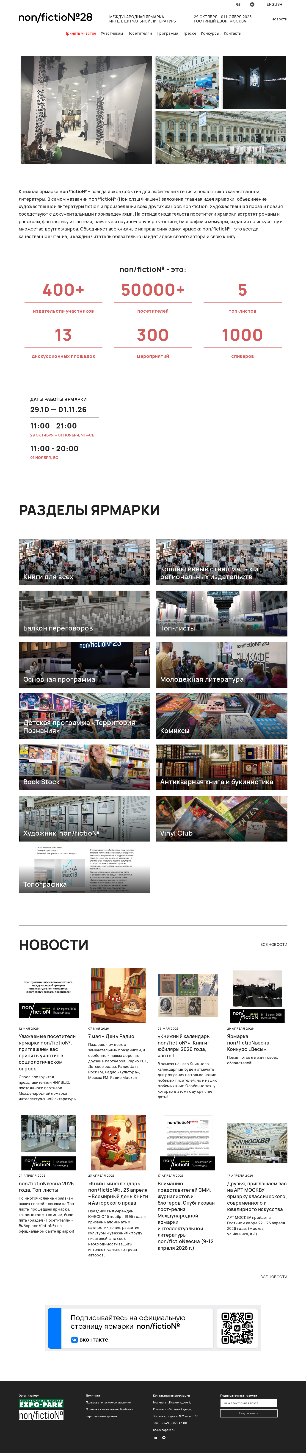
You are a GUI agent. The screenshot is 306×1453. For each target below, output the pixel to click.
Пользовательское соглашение (108, 1402)
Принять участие (80, 33)
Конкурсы (210, 33)
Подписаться (248, 1413)
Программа (167, 33)
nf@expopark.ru (164, 1430)
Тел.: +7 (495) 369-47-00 (170, 1423)
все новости (273, 944)
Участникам (112, 33)
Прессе (189, 33)
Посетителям (139, 33)
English (274, 4)
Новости (279, 19)
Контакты (233, 33)
